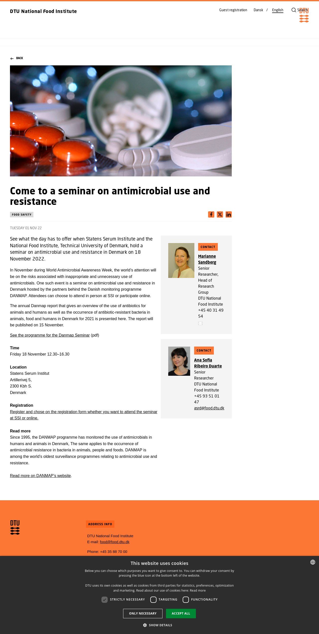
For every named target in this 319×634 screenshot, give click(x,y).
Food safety (21, 214)
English (277, 10)
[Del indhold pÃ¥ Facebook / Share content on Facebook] (211, 214)
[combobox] (312, 562)
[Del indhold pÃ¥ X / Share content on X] (229, 214)
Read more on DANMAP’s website (40, 476)
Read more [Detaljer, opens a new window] (198, 590)
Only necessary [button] (143, 613)
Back (16, 58)
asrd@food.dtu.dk (209, 407)
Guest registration (233, 10)
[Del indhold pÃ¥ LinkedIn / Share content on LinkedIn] (220, 214)
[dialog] (159, 595)
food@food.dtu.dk (115, 542)
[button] (159, 625)
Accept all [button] (181, 613)
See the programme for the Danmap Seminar (50, 335)
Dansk (258, 10)
